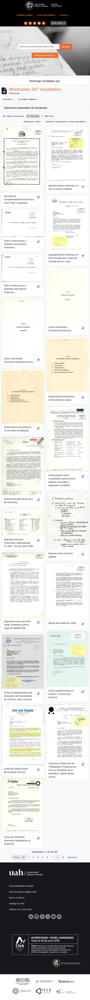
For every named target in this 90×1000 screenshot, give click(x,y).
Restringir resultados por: (45, 81)
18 (62, 857)
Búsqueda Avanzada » (45, 55)
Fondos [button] (64, 15)
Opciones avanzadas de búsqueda (25, 107)
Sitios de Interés (46, 15)
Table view (47, 116)
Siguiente (72, 857)
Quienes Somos (25, 15)
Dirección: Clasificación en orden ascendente (65, 121)
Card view (33, 116)
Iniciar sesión (58, 23)
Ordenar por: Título (32, 121)
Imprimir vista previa (13, 116)
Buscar (65, 46)
